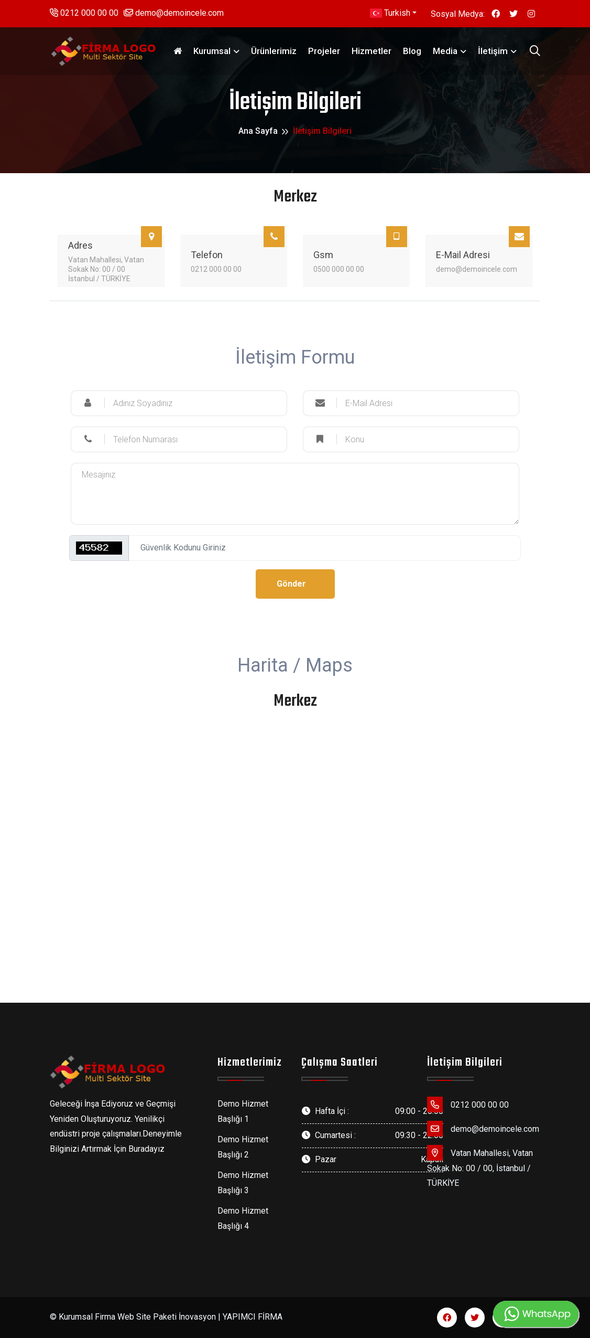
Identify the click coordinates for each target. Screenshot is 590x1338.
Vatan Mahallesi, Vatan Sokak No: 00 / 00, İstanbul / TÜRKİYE (480, 1166)
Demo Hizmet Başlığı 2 (242, 1147)
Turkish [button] (390, 13)
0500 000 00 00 (338, 269)
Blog (412, 51)
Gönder (291, 584)
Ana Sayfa (258, 131)
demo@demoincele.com (174, 13)
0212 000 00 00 (84, 13)
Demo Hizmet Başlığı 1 (242, 1111)
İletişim (493, 51)
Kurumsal (212, 51)
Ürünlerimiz (274, 51)
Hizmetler (371, 51)
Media (445, 51)
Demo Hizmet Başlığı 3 (242, 1182)
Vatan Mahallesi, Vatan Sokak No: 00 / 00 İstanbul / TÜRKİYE (106, 269)
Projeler (324, 51)
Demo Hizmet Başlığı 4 (242, 1218)
